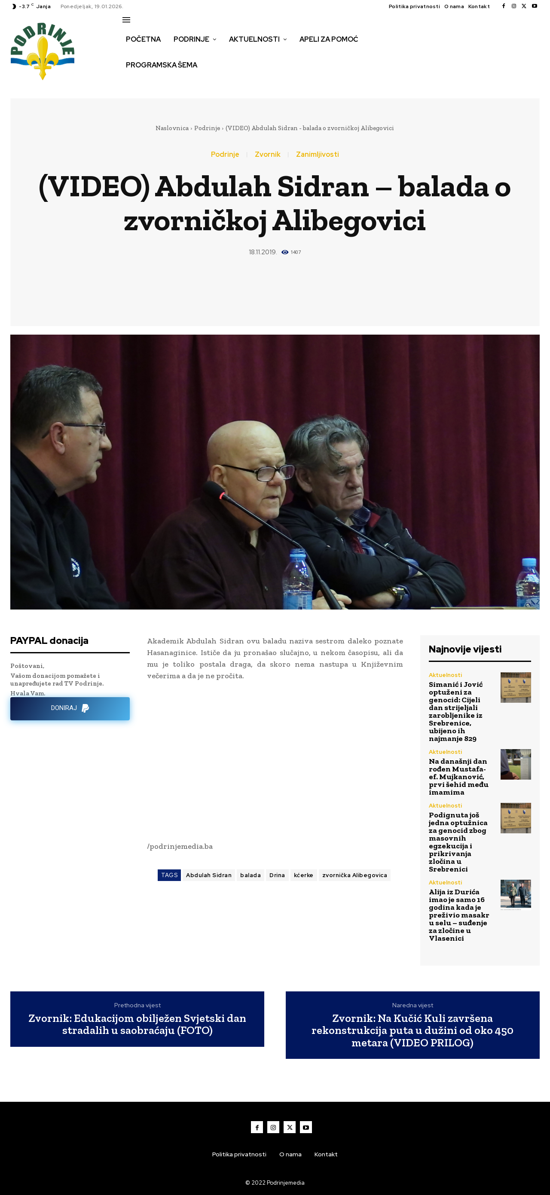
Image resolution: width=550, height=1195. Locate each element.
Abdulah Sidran (209, 875)
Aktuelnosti (445, 675)
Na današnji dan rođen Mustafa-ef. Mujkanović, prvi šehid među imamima (459, 776)
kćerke (304, 875)
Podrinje (207, 128)
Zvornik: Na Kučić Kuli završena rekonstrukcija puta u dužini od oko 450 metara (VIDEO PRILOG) (412, 1030)
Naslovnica (172, 128)
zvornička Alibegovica (355, 875)
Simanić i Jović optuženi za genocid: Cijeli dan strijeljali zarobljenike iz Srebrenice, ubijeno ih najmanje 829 (456, 711)
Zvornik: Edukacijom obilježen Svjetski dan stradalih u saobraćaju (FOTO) (137, 1024)
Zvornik (268, 154)
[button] (132, 83)
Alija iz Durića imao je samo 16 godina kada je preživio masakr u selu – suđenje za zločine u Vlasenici (459, 915)
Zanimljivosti (317, 154)
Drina (277, 875)
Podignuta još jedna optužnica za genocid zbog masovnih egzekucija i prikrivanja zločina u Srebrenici (458, 842)
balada (250, 875)
